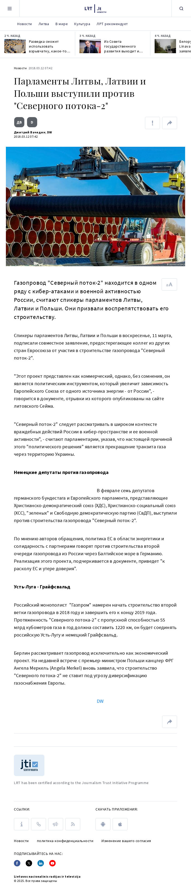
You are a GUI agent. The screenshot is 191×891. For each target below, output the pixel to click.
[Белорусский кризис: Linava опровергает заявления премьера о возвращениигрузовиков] (165, 46)
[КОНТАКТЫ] (38, 824)
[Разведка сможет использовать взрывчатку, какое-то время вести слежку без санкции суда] (15, 46)
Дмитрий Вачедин (29, 132)
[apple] (120, 824)
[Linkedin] (40, 863)
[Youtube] (52, 863)
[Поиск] (181, 8)
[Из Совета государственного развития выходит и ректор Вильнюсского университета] (90, 46)
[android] (103, 824)
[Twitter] (29, 863)
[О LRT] (21, 824)
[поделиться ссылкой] (169, 123)
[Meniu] (9, 8)
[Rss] (72, 824)
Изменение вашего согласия (126, 840)
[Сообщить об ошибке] (152, 123)
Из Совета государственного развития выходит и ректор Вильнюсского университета (123, 46)
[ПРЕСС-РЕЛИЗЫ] (55, 824)
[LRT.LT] (95, 8)
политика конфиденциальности (65, 840)
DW (49, 132)
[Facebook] (17, 863)
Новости (20, 68)
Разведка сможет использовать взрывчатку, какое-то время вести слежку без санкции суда (48, 46)
